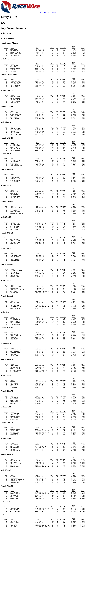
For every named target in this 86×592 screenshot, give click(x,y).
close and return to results (48, 12)
